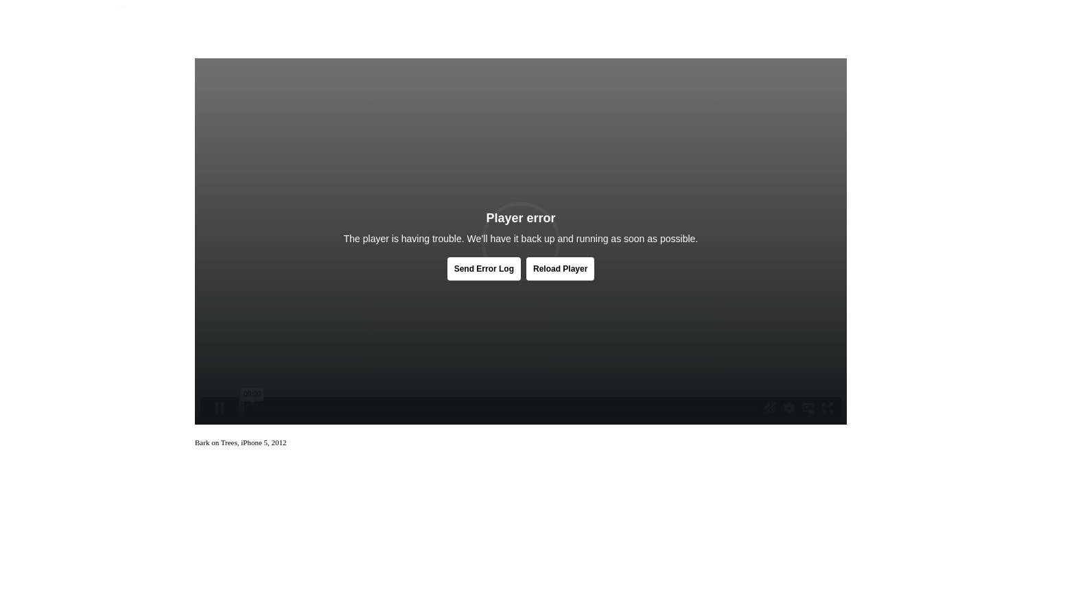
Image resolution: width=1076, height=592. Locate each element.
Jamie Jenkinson (122, 7)
